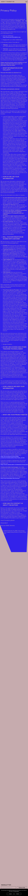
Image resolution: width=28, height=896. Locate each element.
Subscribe (22, 887)
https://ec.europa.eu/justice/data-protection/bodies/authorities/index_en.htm (13, 457)
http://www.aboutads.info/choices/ (10, 478)
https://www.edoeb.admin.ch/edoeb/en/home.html (14, 464)
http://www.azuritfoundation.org (11, 37)
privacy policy (16, 891)
